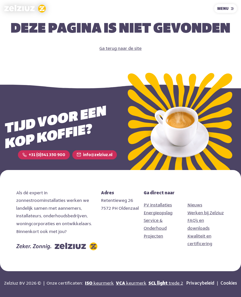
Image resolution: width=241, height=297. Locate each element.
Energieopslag (158, 212)
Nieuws (194, 205)
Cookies (229, 283)
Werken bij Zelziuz (205, 212)
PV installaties (158, 205)
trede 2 (165, 283)
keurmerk (99, 283)
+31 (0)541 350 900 (47, 155)
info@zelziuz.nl (97, 155)
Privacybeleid (200, 283)
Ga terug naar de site (120, 48)
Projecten (153, 236)
